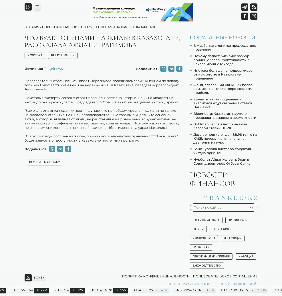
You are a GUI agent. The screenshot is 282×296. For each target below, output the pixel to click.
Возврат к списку (44, 162)
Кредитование (239, 220)
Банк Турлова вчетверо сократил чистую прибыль (220, 151)
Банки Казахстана (206, 220)
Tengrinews (53, 69)
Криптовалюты (204, 238)
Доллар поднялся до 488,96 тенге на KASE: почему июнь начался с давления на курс (223, 138)
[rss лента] (253, 7)
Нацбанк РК (201, 247)
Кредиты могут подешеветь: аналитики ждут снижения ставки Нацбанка (221, 103)
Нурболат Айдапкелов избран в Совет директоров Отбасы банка (220, 161)
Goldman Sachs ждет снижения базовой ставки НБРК (218, 126)
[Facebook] (244, 16)
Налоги (198, 229)
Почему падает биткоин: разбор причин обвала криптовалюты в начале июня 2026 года (219, 60)
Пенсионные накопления (211, 256)
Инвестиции (232, 238)
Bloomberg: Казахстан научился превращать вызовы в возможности (223, 116)
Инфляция (246, 256)
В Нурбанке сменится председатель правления (223, 47)
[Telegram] (244, 7)
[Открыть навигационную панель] (37, 7)
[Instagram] (253, 16)
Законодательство (207, 265)
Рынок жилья (62, 55)
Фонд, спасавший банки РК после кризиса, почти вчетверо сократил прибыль (221, 89)
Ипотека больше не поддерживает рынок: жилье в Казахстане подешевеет (222, 74)
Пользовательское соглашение (225, 276)
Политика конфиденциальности (156, 276)
